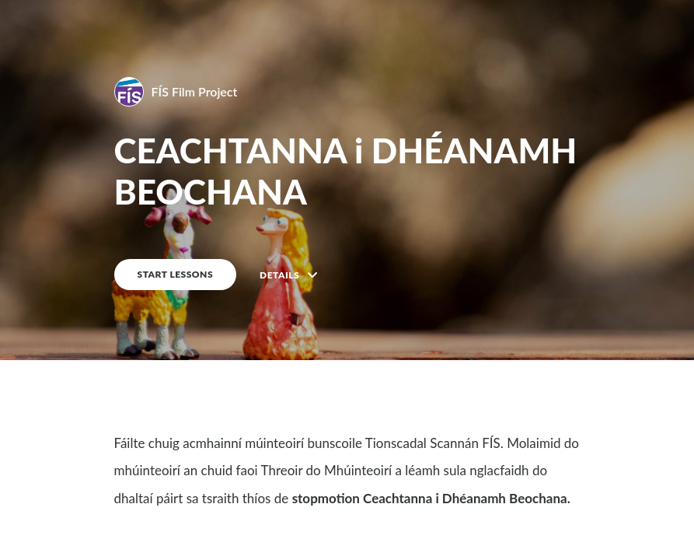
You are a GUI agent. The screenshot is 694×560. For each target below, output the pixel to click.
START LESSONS (176, 274)
